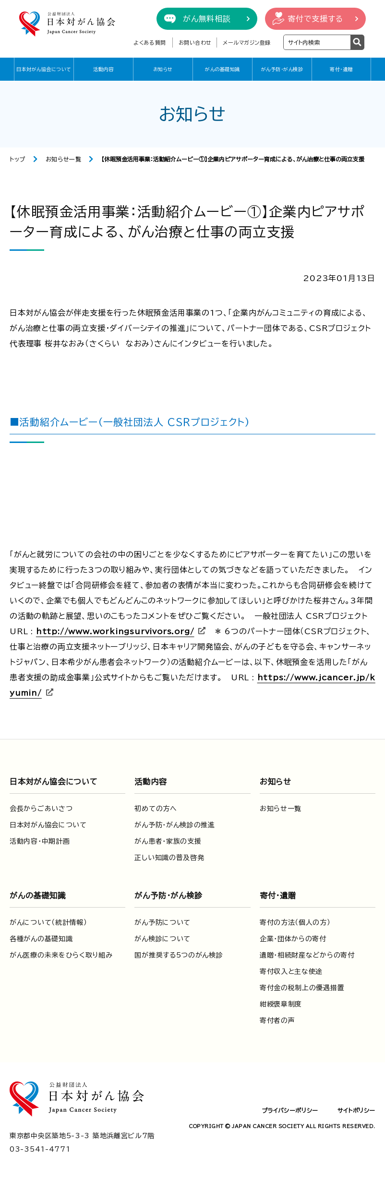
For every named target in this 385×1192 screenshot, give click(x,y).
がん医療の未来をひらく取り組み (61, 955)
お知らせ (163, 69)
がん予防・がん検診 (282, 69)
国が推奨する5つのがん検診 (178, 955)
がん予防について (162, 922)
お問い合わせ (195, 42)
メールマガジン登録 (247, 42)
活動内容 (103, 69)
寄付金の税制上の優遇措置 (302, 987)
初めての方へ (155, 808)
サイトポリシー (356, 1110)
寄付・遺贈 (341, 69)
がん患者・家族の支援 (167, 841)
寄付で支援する (315, 19)
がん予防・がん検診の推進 (174, 825)
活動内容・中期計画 (40, 841)
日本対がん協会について (44, 69)
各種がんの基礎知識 (41, 938)
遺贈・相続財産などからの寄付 (307, 955)
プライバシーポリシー (290, 1110)
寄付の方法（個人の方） (295, 922)
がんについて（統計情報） (48, 922)
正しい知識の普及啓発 (169, 857)
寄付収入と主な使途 (291, 971)
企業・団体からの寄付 (293, 938)
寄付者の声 (277, 1020)
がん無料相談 (207, 19)
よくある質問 (149, 42)
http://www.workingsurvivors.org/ (115, 631)
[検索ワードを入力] (317, 42)
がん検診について (162, 938)
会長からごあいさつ (41, 808)
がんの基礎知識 (222, 69)
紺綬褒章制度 (281, 1004)
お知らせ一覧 (64, 159)
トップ (17, 159)
